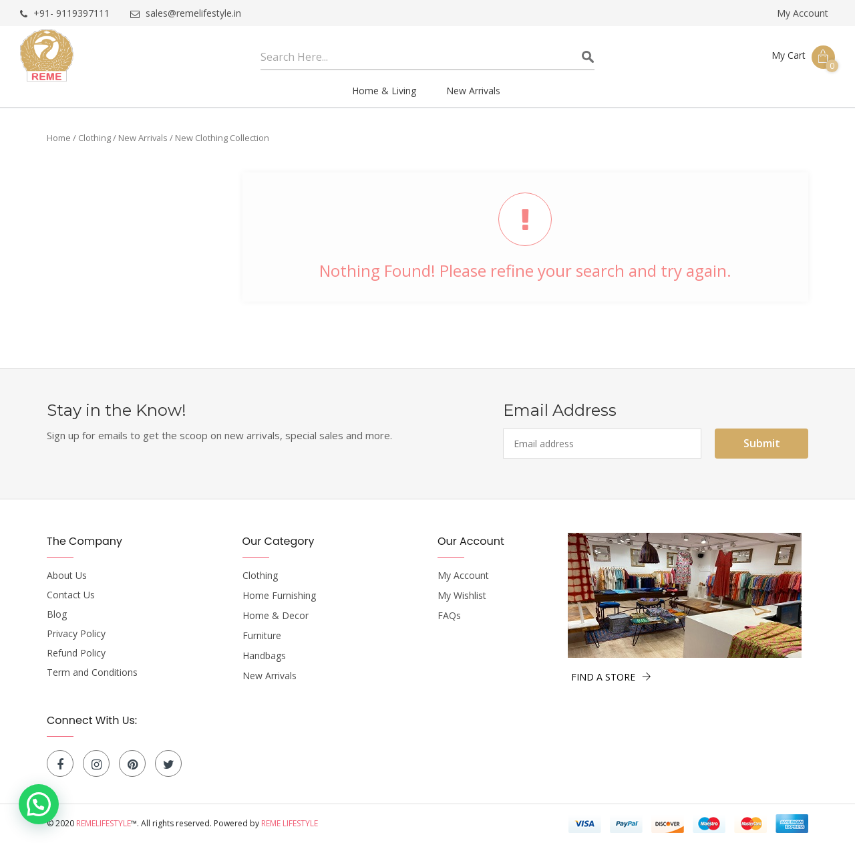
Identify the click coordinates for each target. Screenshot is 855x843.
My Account (802, 13)
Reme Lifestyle (289, 823)
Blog (57, 614)
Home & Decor (275, 615)
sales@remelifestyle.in (185, 14)
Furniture (261, 635)
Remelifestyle (103, 823)
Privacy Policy (76, 633)
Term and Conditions (92, 672)
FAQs (449, 615)
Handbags (264, 655)
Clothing (94, 138)
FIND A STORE (611, 677)
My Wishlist (462, 595)
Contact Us (71, 595)
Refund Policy (76, 653)
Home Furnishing (279, 595)
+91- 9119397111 (65, 14)
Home (59, 138)
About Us (67, 575)
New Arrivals (143, 138)
